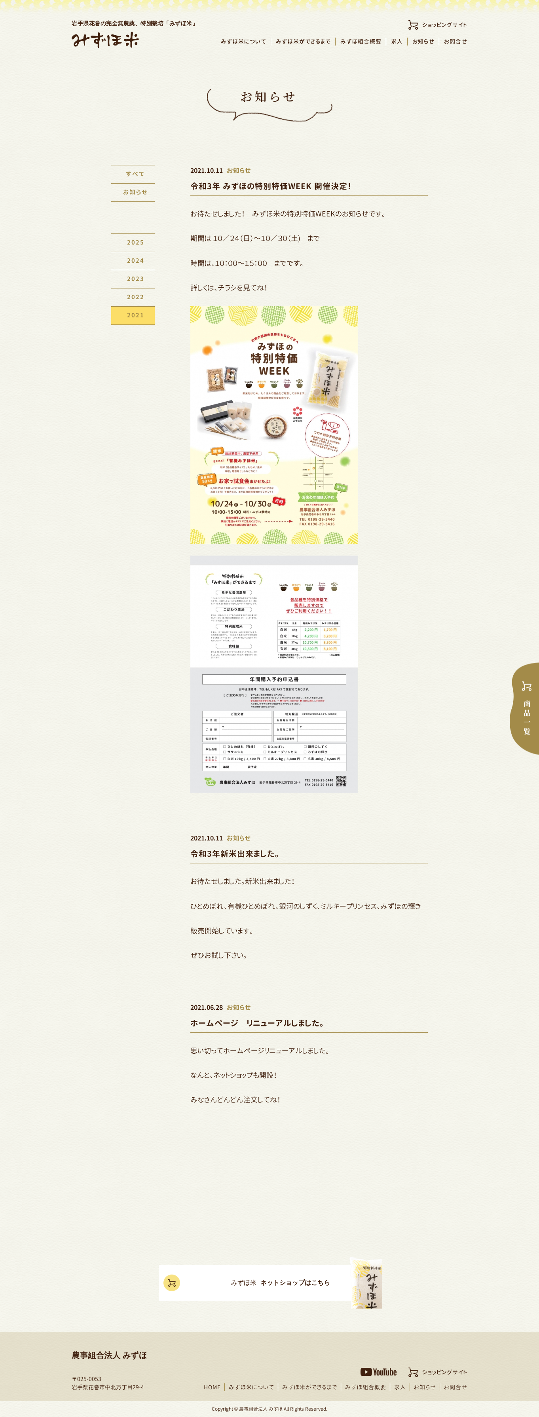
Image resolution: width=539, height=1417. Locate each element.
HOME (212, 1387)
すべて (133, 174)
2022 (133, 297)
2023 (133, 279)
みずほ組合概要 (360, 41)
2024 (133, 261)
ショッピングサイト (444, 24)
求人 (397, 41)
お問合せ (455, 41)
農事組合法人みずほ (105, 40)
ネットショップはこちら (282, 1283)
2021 (133, 315)
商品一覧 (524, 708)
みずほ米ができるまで (303, 41)
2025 (133, 243)
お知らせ (423, 41)
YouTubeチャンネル (379, 1372)
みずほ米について (243, 41)
